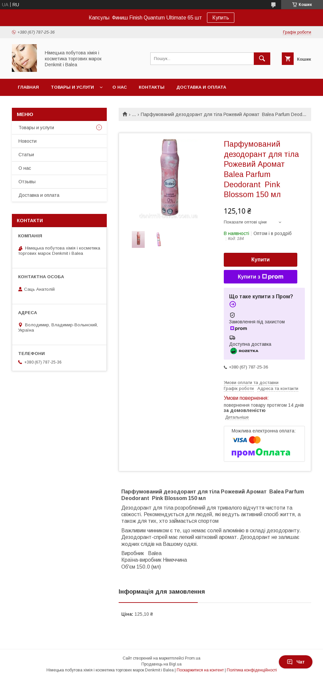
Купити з (260, 277)
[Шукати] (262, 58)
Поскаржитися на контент (200, 670)
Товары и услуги (72, 87)
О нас (119, 87)
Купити (260, 259)
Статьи (26, 154)
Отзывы (27, 181)
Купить (220, 17)
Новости (27, 141)
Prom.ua (192, 658)
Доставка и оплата (201, 87)
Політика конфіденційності (252, 670)
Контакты (151, 87)
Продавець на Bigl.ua (161, 664)
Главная (28, 87)
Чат (296, 662)
